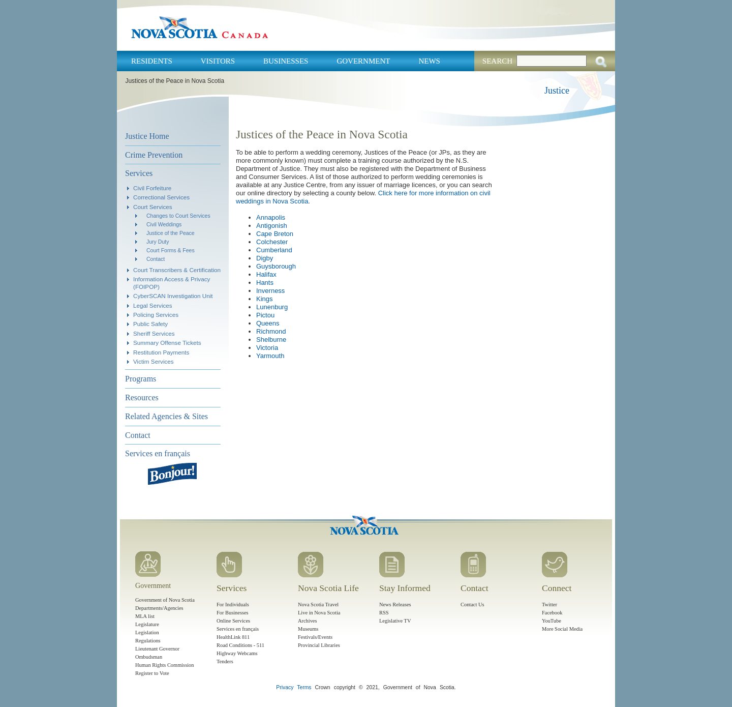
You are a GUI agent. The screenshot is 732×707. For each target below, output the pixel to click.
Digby (264, 258)
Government (363, 61)
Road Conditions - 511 (240, 645)
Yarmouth (270, 356)
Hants (264, 282)
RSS (384, 612)
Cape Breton (274, 234)
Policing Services (155, 314)
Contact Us (472, 604)
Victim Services (153, 361)
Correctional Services (161, 197)
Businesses (285, 61)
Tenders (225, 661)
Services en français (157, 453)
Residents (151, 61)
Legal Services (152, 305)
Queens (268, 323)
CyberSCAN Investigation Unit (173, 295)
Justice (556, 90)
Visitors (218, 61)
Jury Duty (157, 242)
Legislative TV (395, 621)
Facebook (552, 612)
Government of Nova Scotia (165, 600)
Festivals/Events (315, 637)
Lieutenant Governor (157, 649)
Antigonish (271, 225)
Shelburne (271, 339)
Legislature (147, 624)
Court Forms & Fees (170, 250)
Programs (140, 378)
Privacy (284, 687)
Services (138, 173)
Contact (155, 259)
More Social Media (562, 629)
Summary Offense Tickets (167, 342)
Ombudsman (148, 657)
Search (497, 61)
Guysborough (276, 266)
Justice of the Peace (170, 233)
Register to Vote (152, 673)
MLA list (145, 616)
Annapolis (270, 217)
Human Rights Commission (164, 665)
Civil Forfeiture (152, 188)
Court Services (152, 206)
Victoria (267, 347)
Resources (142, 397)
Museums (308, 629)
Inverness (270, 290)
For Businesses (233, 612)
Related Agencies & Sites (166, 416)
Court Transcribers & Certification (177, 270)
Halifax (266, 274)
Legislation (147, 632)
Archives (307, 621)
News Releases (395, 604)
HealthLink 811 (233, 637)
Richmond (271, 331)
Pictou (265, 315)
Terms (304, 687)
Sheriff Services (154, 333)
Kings (264, 299)
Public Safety (150, 323)
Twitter (549, 604)
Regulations (148, 640)
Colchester (272, 242)
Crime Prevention (153, 155)
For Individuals (233, 604)
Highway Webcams (237, 653)
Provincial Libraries (319, 645)
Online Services (233, 621)
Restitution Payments (161, 352)
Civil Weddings (163, 224)
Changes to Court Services (178, 216)
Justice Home (147, 136)
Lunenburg (272, 307)
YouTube (551, 621)
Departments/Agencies (159, 608)
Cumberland (274, 250)
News (429, 61)
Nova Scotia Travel (318, 604)
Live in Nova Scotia (319, 612)
